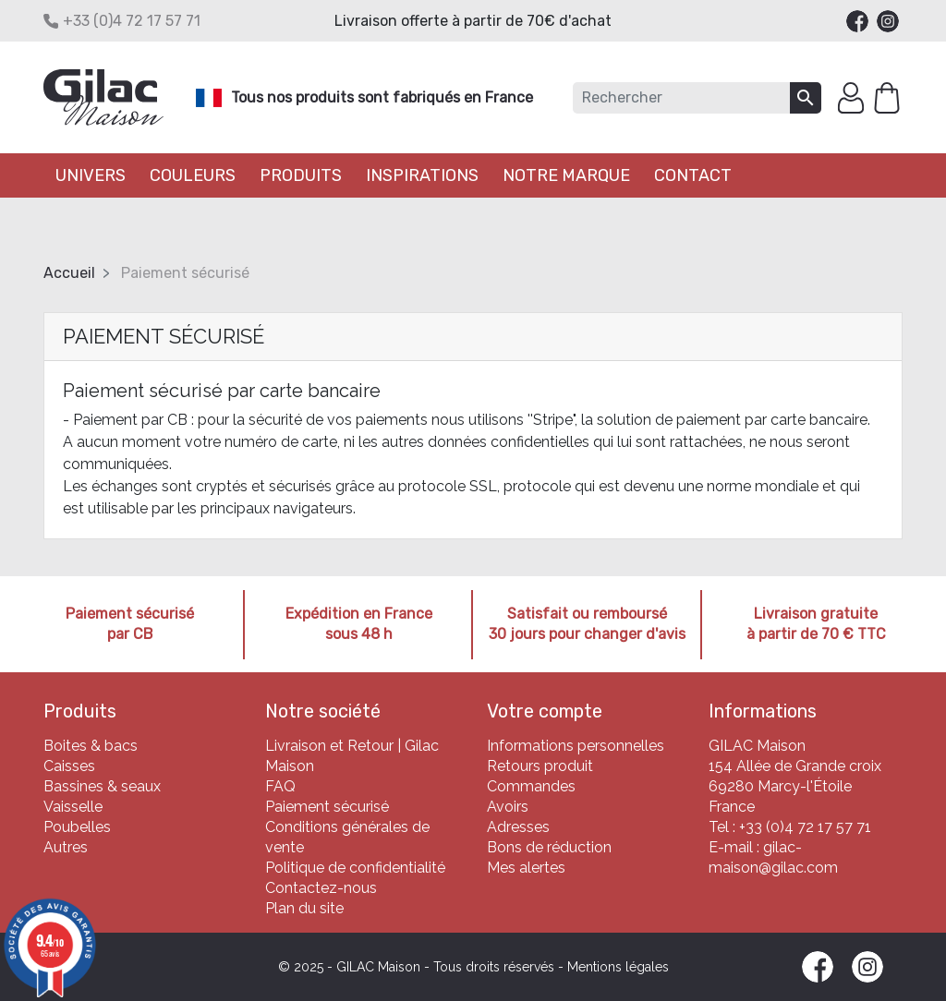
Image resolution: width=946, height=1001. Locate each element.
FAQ (280, 786)
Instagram (888, 21)
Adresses (518, 827)
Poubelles (77, 827)
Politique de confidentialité (355, 867)
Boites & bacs (90, 745)
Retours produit (540, 766)
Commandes (531, 786)
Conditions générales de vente (347, 837)
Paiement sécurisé (327, 806)
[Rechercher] (681, 98)
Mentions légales (618, 966)
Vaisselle (73, 806)
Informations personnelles (575, 745)
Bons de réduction (549, 847)
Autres (65, 847)
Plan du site (304, 908)
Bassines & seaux (102, 786)
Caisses (69, 766)
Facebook (857, 21)
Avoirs (507, 806)
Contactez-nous (321, 888)
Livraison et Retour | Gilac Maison (352, 756)
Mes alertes (526, 867)
